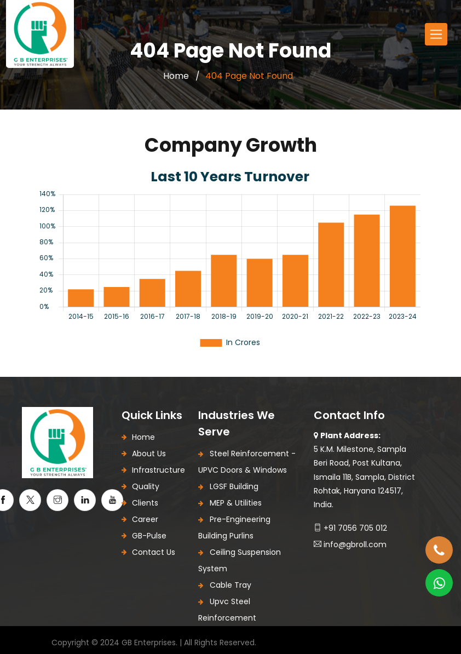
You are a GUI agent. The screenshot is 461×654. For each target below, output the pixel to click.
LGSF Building (228, 486)
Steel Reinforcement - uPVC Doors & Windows (247, 461)
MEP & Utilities (230, 502)
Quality (145, 486)
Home (176, 76)
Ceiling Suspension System (239, 560)
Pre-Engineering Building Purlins (234, 527)
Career (145, 519)
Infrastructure (158, 469)
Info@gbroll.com (350, 544)
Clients (145, 502)
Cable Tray (224, 585)
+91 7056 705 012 (350, 528)
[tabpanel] (230, 257)
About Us (149, 453)
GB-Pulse (149, 535)
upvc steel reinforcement (227, 609)
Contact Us (153, 552)
